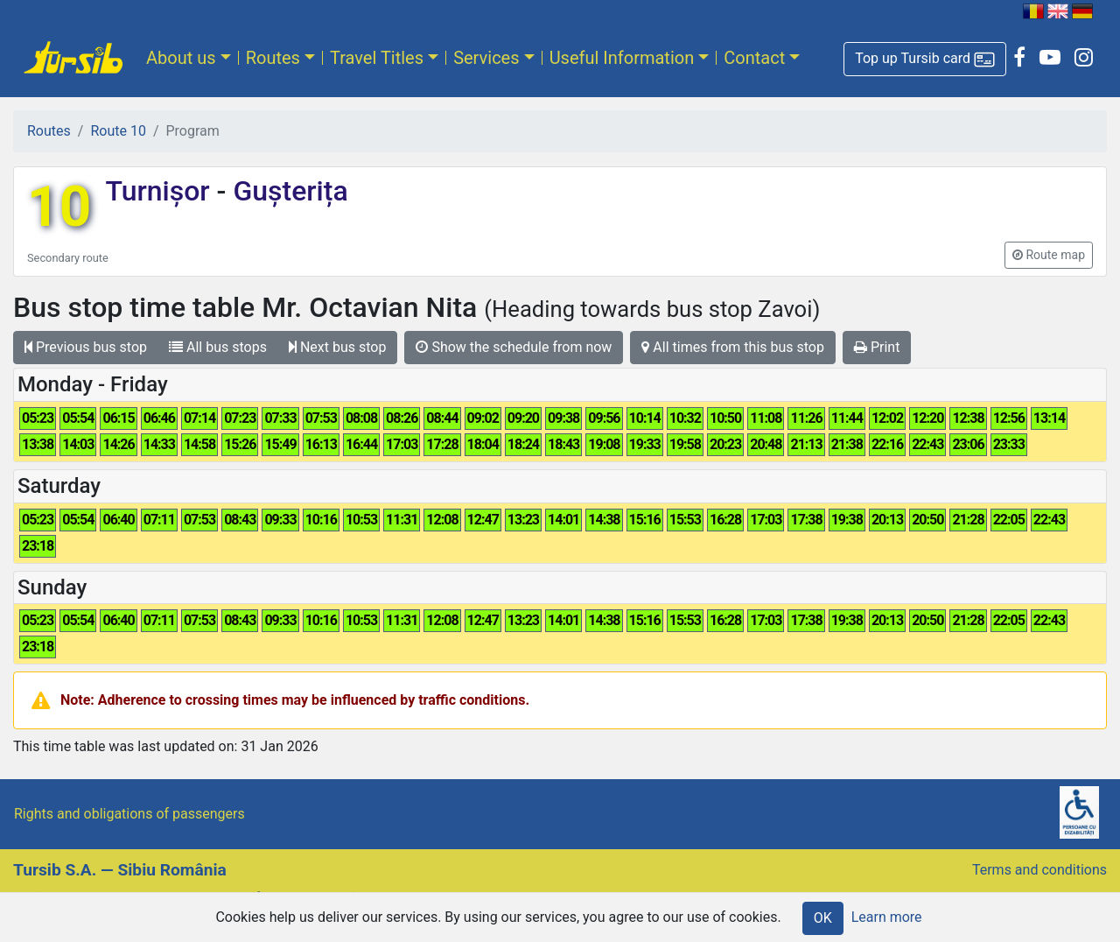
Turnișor (160, 190)
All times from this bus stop (732, 347)
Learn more (886, 917)
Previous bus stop (85, 347)
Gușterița (286, 190)
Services (486, 58)
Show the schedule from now (514, 347)
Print (877, 347)
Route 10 (117, 131)
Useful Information (622, 58)
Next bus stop (338, 347)
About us (181, 58)
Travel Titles (377, 58)
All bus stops (218, 347)
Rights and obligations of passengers (129, 813)
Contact (754, 58)
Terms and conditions (1039, 869)
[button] (925, 59)
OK (823, 918)
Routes (273, 58)
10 (59, 207)
